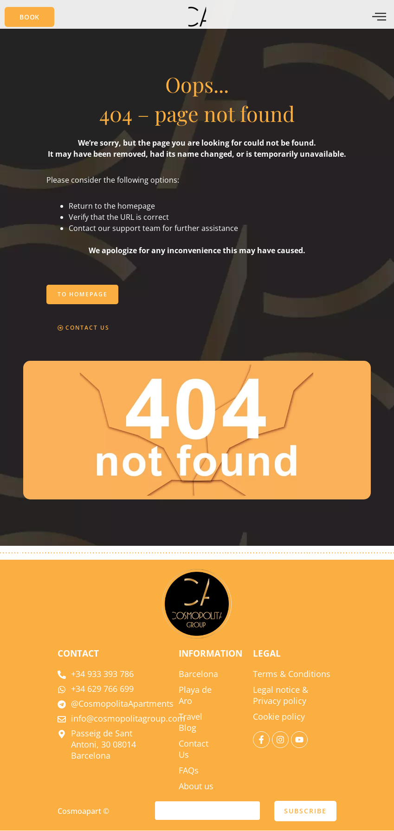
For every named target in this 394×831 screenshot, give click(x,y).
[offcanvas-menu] (379, 16)
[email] (207, 811)
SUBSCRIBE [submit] (305, 811)
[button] (29, 17)
